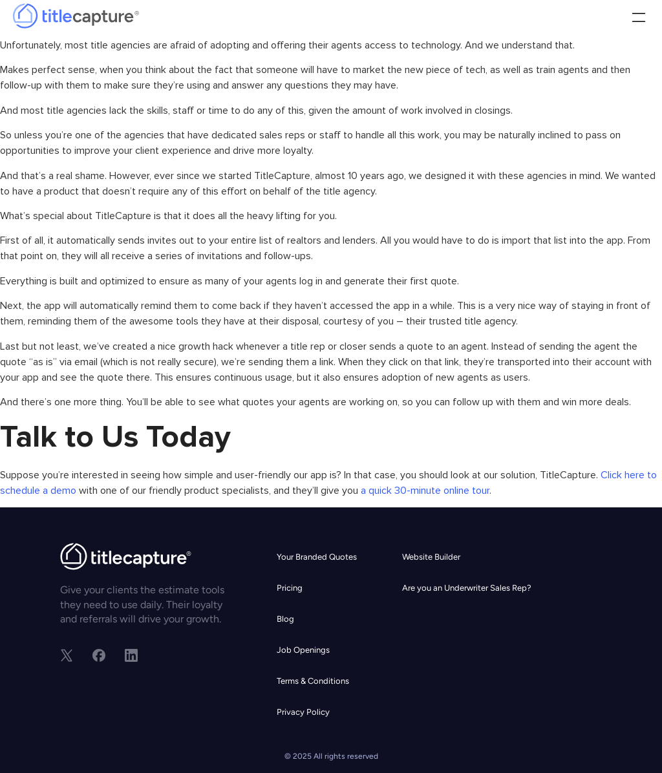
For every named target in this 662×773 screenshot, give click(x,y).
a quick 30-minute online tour (423, 490)
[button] (638, 18)
